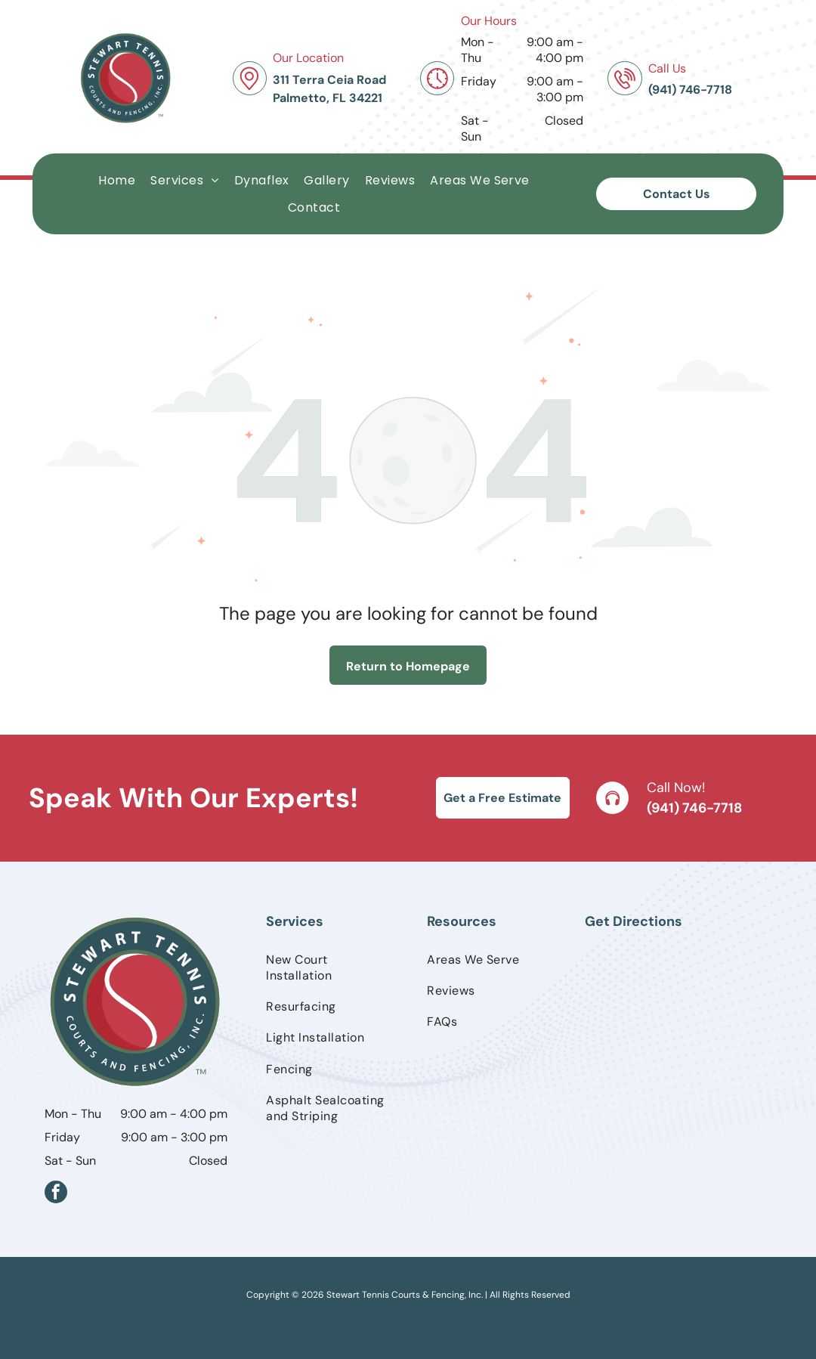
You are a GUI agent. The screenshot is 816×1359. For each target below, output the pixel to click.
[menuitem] (117, 180)
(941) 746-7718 (694, 808)
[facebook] (56, 1194)
